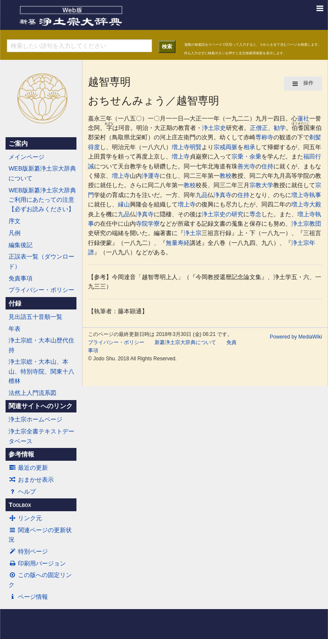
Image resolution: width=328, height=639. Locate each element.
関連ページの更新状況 (40, 535)
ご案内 (18, 143)
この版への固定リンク (40, 579)
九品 (202, 194)
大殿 (315, 204)
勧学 (280, 127)
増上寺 (181, 147)
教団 (315, 223)
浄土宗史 (214, 127)
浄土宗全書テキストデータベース (41, 436)
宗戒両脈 (225, 147)
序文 (14, 221)
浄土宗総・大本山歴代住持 (41, 345)
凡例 (14, 233)
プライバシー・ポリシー (41, 289)
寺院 (142, 223)
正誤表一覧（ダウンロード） (41, 261)
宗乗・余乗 (246, 156)
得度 (94, 147)
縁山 (124, 204)
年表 (14, 328)
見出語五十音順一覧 (35, 316)
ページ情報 (28, 596)
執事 (315, 194)
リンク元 (25, 518)
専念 (255, 214)
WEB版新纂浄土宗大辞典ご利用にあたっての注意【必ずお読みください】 (42, 200)
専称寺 (264, 137)
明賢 (196, 147)
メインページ (26, 156)
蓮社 (303, 118)
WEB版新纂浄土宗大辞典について (42, 173)
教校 (225, 175)
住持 (267, 166)
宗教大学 (261, 185)
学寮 (154, 223)
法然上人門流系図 (32, 392)
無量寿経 (178, 242)
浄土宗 (300, 223)
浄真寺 (222, 194)
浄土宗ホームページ (35, 419)
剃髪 (315, 137)
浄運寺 (151, 175)
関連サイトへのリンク (41, 406)
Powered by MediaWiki (296, 337)
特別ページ (28, 551)
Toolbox (20, 504)
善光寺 (246, 166)
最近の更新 (28, 467)
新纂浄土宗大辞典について (185, 342)
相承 (249, 147)
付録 (15, 303)
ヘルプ (22, 491)
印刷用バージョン (37, 563)
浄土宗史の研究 (222, 214)
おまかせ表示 (31, 479)
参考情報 (21, 454)
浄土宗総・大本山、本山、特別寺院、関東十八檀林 (41, 371)
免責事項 (20, 278)
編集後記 (20, 244)
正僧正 (259, 127)
